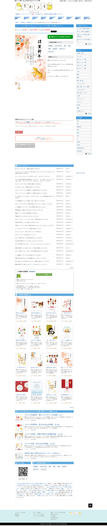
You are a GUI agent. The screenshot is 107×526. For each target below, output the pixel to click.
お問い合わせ (53, 520)
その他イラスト (80, 111)
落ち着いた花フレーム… (36, 368)
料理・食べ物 (80, 80)
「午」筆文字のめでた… (21, 368)
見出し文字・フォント (82, 92)
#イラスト (51, 51)
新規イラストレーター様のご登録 (58, 513)
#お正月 (55, 48)
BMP (78, 132)
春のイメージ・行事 (81, 59)
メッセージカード (81, 89)
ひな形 (78, 95)
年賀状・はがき (50, 494)
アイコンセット (80, 98)
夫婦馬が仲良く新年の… (51, 368)
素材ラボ (17, 22)
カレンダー (79, 56)
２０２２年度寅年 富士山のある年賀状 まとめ (42, 425)
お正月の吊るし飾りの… (51, 313)
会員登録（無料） (63, 0)
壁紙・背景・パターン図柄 (83, 86)
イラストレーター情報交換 (38, 516)
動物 (78, 77)
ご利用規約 (53, 516)
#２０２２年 (58, 45)
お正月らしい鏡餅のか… (36, 341)
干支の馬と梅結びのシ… (36, 313)
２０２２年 (50, 492)
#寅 (65, 45)
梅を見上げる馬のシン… (21, 313)
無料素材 (23, 22)
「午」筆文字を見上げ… (66, 313)
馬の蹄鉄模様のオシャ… (66, 395)
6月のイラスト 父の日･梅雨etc (83, 40)
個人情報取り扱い (54, 518)
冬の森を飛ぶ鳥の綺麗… (36, 395)
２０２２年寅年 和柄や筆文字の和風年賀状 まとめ (44, 435)
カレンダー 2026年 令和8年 (83, 28)
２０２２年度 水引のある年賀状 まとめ (40, 444)
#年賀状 (50, 45)
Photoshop (79, 151)
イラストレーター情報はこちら (44, 275)
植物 (78, 74)
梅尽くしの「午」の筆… (66, 368)
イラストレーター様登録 (72, 0)
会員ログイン (81, 0)
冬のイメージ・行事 (81, 68)
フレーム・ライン (81, 83)
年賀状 (62, 489)
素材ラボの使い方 (88, 0)
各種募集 (17, 516)
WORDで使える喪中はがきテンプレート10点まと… (43, 454)
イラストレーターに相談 (38, 514)
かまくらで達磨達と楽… (66, 341)
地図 (78, 107)
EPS (78, 129)
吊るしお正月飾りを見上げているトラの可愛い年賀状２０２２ (31, 484)
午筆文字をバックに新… (51, 395)
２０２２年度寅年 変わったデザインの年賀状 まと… (44, 415)
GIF (78, 123)
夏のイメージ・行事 (81, 62)
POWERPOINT (80, 148)
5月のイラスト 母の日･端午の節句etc (83, 35)
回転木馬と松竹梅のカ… (21, 341)
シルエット (79, 101)
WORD (78, 142)
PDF (78, 135)
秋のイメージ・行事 (81, 65)
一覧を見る (71, 268)
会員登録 (27, 122)
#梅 (49, 48)
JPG (78, 120)
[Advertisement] (7, 40)
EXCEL (78, 145)
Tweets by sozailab (80, 173)
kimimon (32, 272)
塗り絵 (78, 104)
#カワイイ (62, 48)
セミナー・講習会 (37, 513)
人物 (78, 71)
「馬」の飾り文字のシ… (51, 341)
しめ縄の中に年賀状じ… (21, 395)
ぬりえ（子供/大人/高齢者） (83, 31)
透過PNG (79, 126)
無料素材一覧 (30, 22)
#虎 (69, 45)
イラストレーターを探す (20, 513)
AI (77, 139)
